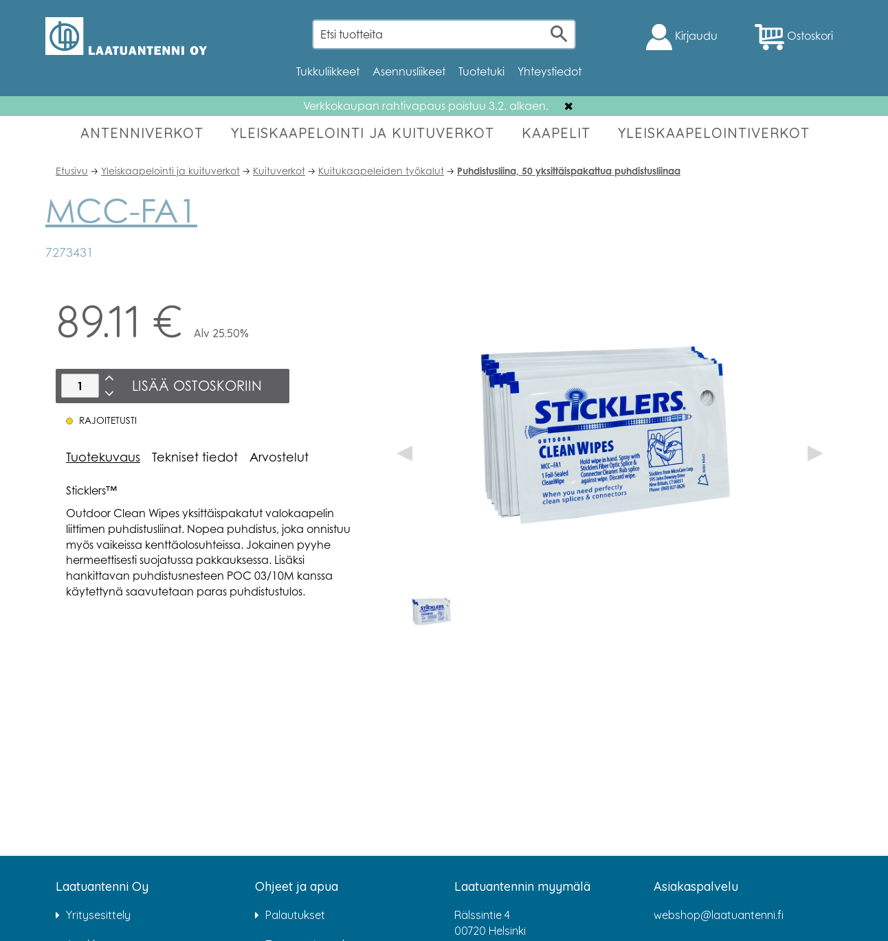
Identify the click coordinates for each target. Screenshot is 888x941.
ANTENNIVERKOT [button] (141, 132)
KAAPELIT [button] (556, 132)
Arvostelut (279, 456)
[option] (432, 610)
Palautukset (295, 915)
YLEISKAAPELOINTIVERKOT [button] (714, 132)
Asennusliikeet (409, 71)
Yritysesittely (98, 915)
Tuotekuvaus (103, 456)
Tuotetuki (481, 71)
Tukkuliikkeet (327, 71)
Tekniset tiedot (195, 456)
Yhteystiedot (549, 71)
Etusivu (72, 171)
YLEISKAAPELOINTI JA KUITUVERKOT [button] (362, 132)
